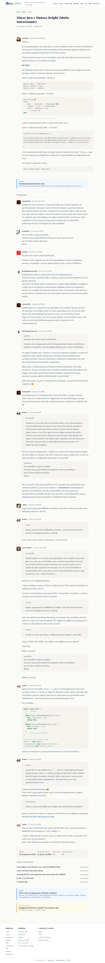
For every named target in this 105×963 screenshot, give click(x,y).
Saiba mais (51, 960)
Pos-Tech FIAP (23, 943)
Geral (61, 4)
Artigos (20, 937)
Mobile (76, 4)
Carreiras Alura (23, 932)
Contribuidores (60, 960)
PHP (90, 4)
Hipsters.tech (43, 940)
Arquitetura (9, 954)
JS (86, 4)
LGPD (68, 960)
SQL (81, 4)
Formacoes (22, 934)
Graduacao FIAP (23, 940)
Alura (40, 932)
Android (96, 4)
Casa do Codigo (44, 937)
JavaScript (9, 946)
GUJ (18, 12)
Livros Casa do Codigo (26, 946)
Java (55, 4)
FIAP (40, 934)
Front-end (9, 937)
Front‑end (68, 4)
